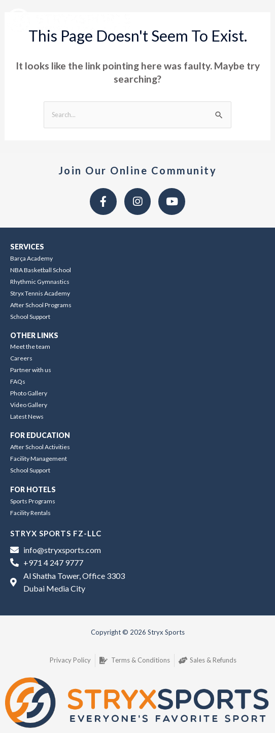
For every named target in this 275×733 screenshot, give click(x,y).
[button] (250, 20)
